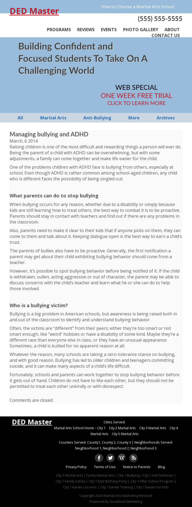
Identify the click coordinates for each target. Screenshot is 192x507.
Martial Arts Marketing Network (128, 495)
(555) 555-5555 (160, 18)
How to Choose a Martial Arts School (137, 7)
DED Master (34, 11)
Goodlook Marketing (125, 501)
